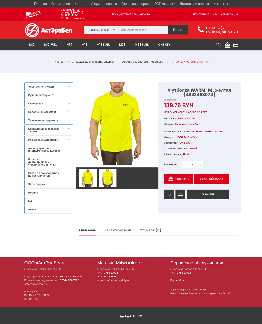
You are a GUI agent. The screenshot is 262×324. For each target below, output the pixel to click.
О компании (60, 3)
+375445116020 (106, 276)
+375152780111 (110, 272)
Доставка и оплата (194, 3)
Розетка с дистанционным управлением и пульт (42, 162)
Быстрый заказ (211, 179)
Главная (40, 3)
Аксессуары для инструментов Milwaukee (44, 149)
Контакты (220, 3)
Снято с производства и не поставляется (44, 174)
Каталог (81, 3)
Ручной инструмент (41, 95)
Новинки (34, 192)
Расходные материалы (43, 139)
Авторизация (229, 14)
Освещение (35, 103)
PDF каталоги (165, 3)
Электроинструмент (41, 86)
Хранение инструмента (43, 120)
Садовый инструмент (42, 111)
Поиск (178, 29)
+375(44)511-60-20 (221, 31)
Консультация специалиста (131, 14)
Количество (171, 164)
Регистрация (201, 14)
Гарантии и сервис (135, 3)
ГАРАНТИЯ (208, 194)
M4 (30, 201)
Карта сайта (177, 280)
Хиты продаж (37, 184)
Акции (32, 209)
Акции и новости (104, 3)
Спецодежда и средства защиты (43, 130)
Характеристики (117, 230)
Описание (87, 230)
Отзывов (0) (150, 230)
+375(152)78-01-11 (220, 28)
